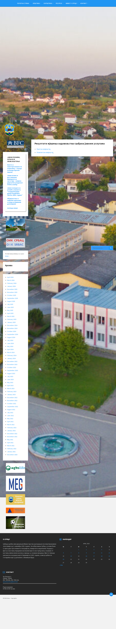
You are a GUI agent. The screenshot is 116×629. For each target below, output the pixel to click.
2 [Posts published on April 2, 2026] (86, 549)
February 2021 (11, 449)
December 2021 (12, 434)
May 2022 (10, 419)
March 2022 (10, 425)
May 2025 (10, 310)
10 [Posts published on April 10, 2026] (94, 553)
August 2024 (11, 337)
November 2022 (12, 400)
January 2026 (11, 286)
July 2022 (10, 412)
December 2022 (12, 397)
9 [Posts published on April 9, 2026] (86, 553)
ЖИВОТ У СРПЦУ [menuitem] (71, 3)
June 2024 (10, 343)
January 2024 (11, 358)
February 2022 (11, 428)
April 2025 (10, 313)
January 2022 (11, 431)
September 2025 (12, 298)
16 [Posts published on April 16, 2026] (86, 556)
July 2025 (10, 304)
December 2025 (12, 289)
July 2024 (10, 340)
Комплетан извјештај (45, 152)
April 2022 (10, 422)
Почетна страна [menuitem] (23, 3)
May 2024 (10, 346)
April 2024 (10, 349)
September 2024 (12, 334)
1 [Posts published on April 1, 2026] (78, 549)
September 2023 (12, 370)
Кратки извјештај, (44, 149)
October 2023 (11, 367)
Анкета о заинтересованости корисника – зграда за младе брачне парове (14, 168)
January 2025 (11, 322)
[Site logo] (9, 135)
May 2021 (10, 440)
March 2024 (10, 352)
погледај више (12, 208)
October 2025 (11, 295)
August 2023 (11, 373)
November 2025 (12, 292)
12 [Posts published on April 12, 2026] (109, 553)
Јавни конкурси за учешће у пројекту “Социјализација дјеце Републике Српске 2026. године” (15, 191)
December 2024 (12, 325)
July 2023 (10, 376)
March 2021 (10, 446)
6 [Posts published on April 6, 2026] (63, 553)
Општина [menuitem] (36, 3)
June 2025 (10, 307)
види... (7, 256)
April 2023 (10, 385)
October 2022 (11, 403)
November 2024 (12, 328)
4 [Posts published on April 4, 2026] (101, 549)
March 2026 (10, 280)
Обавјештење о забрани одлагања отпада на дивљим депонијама (14, 201)
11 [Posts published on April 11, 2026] (101, 553)
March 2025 (10, 316)
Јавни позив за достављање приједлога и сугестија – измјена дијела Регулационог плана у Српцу (15, 179)
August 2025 (11, 301)
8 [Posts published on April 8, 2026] (78, 553)
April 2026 (10, 277)
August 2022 (11, 409)
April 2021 (10, 443)
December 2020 (12, 455)
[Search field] (102, 248)
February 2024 (11, 355)
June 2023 (10, 379)
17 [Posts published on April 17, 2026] (94, 556)
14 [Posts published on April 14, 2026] (71, 556)
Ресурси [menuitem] (59, 3)
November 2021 (12, 437)
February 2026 (11, 283)
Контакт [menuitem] (83, 3)
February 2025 (11, 319)
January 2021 (11, 452)
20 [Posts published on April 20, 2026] (63, 559)
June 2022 (10, 416)
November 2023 (12, 364)
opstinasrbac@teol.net (10, 582)
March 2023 (10, 388)
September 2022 (12, 406)
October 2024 (11, 331)
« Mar (61, 565)
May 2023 (10, 382)
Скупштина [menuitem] (48, 3)
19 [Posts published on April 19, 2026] (109, 556)
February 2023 (11, 391)
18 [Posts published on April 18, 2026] (101, 556)
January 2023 (11, 394)
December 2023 (12, 361)
